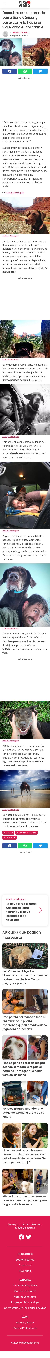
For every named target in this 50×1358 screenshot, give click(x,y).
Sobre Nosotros (25, 1259)
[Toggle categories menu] (4, 4)
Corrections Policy (25, 1291)
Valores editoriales (25, 1296)
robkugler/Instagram (15, 192)
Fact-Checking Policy (25, 1285)
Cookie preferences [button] (25, 1328)
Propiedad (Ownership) (25, 1302)
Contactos (25, 1265)
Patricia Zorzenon (21, 32)
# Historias (9, 837)
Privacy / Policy (25, 1322)
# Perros (8, 832)
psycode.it (25, 1271)
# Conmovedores (26, 832)
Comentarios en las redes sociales (25, 1308)
